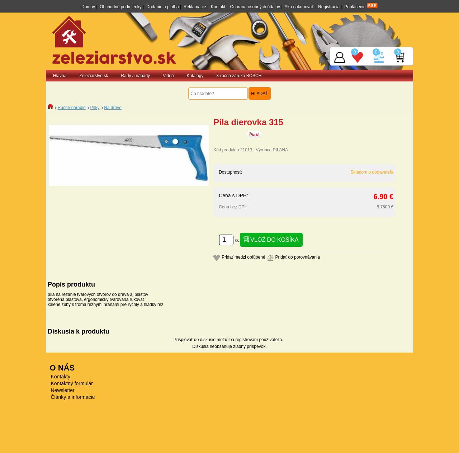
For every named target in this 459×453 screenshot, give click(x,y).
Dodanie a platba (162, 6)
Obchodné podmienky (121, 6)
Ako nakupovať (298, 6)
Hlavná (59, 75)
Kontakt (218, 6)
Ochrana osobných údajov (255, 6)
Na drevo (113, 107)
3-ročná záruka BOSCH (238, 75)
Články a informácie (73, 397)
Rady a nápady (135, 75)
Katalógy (195, 75)
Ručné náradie (72, 107)
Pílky (94, 107)
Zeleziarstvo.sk (93, 75)
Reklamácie (195, 6)
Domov (88, 6)
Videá (168, 75)
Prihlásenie (354, 6)
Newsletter (63, 390)
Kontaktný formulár (72, 383)
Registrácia (329, 6)
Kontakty (60, 376)
